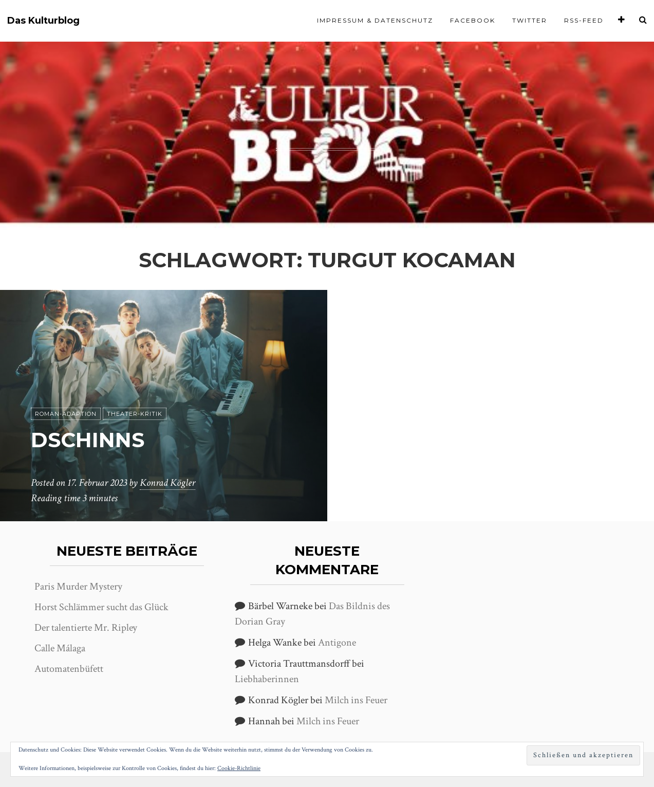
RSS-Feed (584, 20)
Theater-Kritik (134, 413)
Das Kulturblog (43, 20)
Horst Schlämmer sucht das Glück (101, 607)
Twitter (529, 20)
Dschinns (87, 439)
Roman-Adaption (66, 413)
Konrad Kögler (167, 482)
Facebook (472, 20)
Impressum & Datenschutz (375, 20)
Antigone (337, 642)
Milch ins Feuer (356, 700)
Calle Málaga (59, 648)
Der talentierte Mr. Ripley (85, 627)
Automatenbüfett (68, 668)
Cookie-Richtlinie (238, 768)
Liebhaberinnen (267, 679)
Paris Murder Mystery (78, 586)
